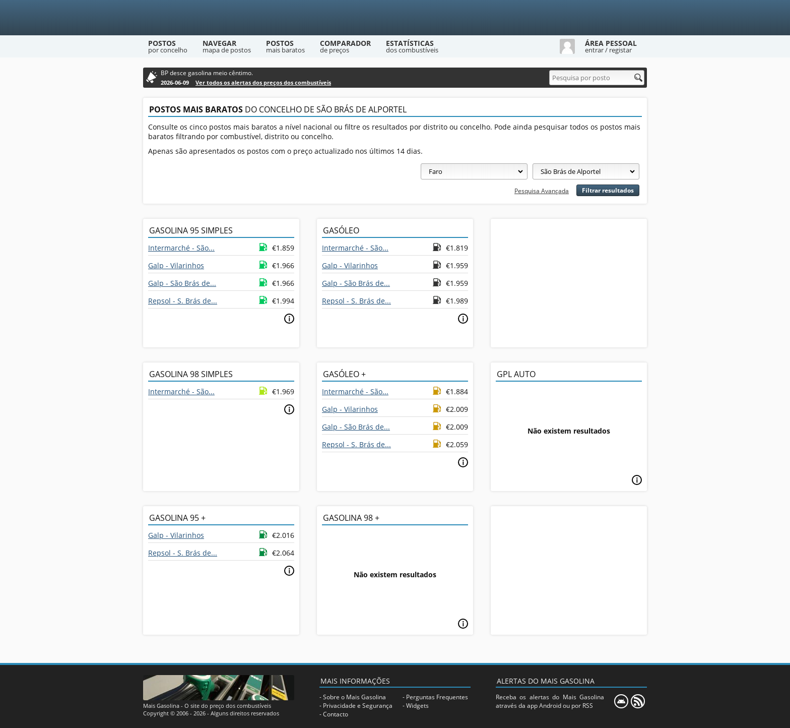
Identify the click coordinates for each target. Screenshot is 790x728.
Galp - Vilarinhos (176, 265)
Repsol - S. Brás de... (182, 301)
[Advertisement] (568, 282)
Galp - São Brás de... (182, 283)
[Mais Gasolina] (395, 17)
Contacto (335, 714)
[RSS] (638, 701)
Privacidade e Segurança (357, 705)
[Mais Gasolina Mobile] (621, 701)
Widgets (417, 705)
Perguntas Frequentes (437, 697)
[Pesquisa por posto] (596, 77)
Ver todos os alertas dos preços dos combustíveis (263, 82)
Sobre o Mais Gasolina (354, 697)
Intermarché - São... (181, 248)
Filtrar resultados (608, 190)
